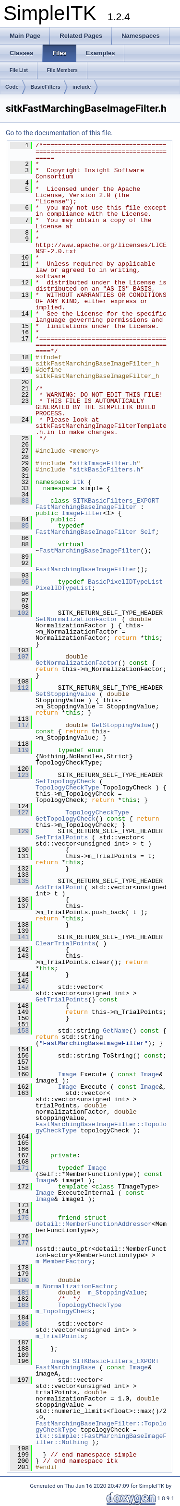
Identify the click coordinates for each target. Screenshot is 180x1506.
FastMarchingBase (66, 1367)
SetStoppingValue (66, 694)
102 (19, 613)
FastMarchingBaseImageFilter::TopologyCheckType (101, 1127)
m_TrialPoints (60, 1336)
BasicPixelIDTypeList (125, 581)
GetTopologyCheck (66, 818)
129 (19, 831)
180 (19, 1280)
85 (19, 525)
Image (67, 1074)
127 (19, 812)
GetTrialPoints (62, 999)
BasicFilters (45, 87)
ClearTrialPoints (66, 943)
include (81, 87)
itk (78, 482)
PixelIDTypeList (64, 588)
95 (19, 581)
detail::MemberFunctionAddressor (94, 1224)
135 (19, 881)
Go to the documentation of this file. (59, 133)
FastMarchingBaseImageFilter (86, 507)
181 (19, 1292)
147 (19, 987)
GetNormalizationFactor (77, 663)
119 (19, 750)
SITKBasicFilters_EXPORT (116, 500)
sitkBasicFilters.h (106, 469)
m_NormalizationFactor (75, 1286)
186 (19, 1323)
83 (19, 500)
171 (19, 1168)
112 (19, 687)
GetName (116, 1030)
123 (19, 775)
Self (147, 532)
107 (19, 656)
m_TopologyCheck (64, 1311)
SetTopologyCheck (66, 781)
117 (19, 725)
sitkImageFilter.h (105, 463)
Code (12, 87)
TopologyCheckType (67, 787)
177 (19, 1242)
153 (19, 1030)
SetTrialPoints (62, 837)
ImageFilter (82, 513)
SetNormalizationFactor (77, 619)
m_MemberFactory (64, 1261)
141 (19, 937)
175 (19, 1217)
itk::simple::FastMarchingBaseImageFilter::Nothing (101, 1439)
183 (19, 1305)
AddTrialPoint (60, 887)
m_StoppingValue (116, 1292)
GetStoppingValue (122, 725)
